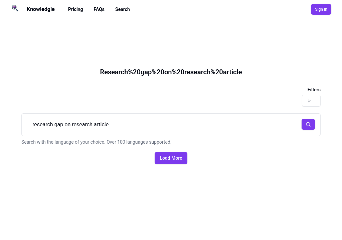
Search (122, 9)
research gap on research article (171, 125)
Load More (171, 158)
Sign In (321, 9)
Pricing (75, 9)
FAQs (99, 9)
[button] (308, 124)
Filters (314, 89)
